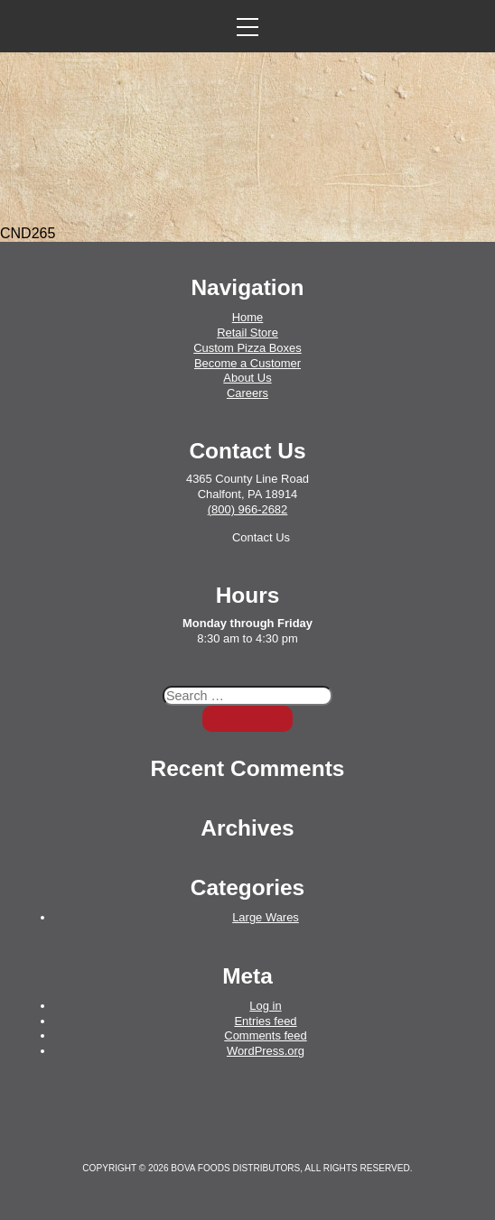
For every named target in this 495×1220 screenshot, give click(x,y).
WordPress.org (265, 1051)
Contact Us (261, 537)
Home (248, 317)
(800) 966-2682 (248, 509)
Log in (265, 1005)
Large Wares (265, 917)
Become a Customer (247, 363)
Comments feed (265, 1035)
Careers (247, 393)
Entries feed (265, 1021)
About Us (247, 377)
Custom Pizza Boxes (247, 348)
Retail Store (247, 332)
